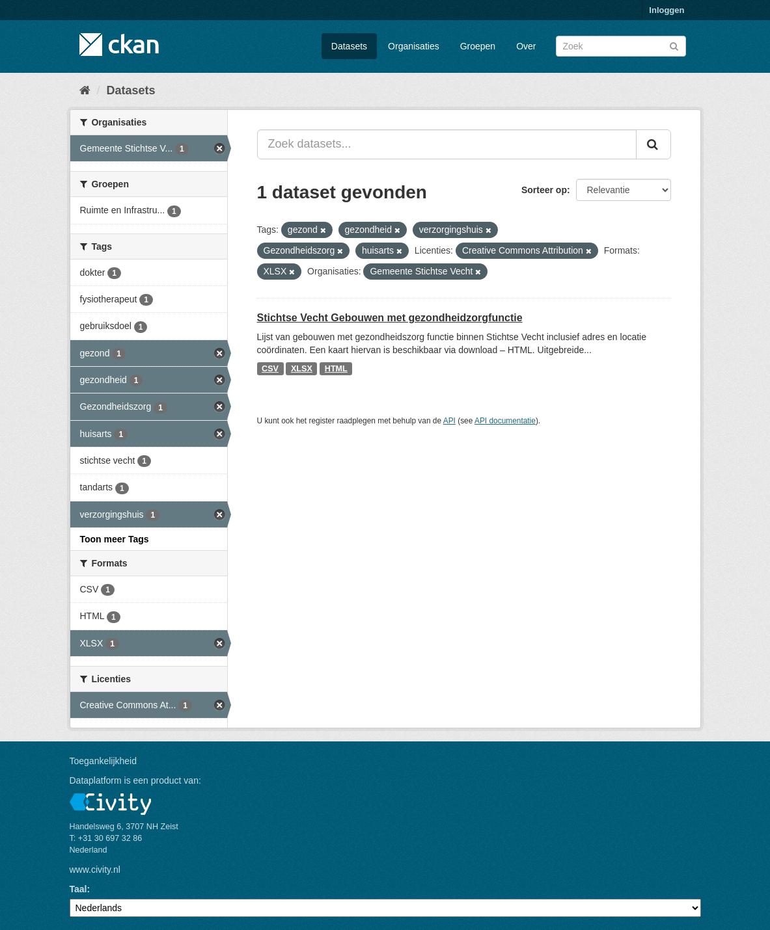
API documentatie (505, 420)
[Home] (84, 90)
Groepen (477, 46)
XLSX (301, 368)
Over (526, 46)
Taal (78, 889)
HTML (336, 368)
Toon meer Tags (114, 539)
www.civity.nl (95, 869)
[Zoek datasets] (621, 46)
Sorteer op (544, 190)
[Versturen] (674, 45)
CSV (270, 368)
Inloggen (666, 10)
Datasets (349, 46)
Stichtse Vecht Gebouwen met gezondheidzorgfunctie (390, 317)
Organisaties (413, 46)
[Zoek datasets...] (447, 144)
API (449, 420)
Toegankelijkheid (103, 761)
